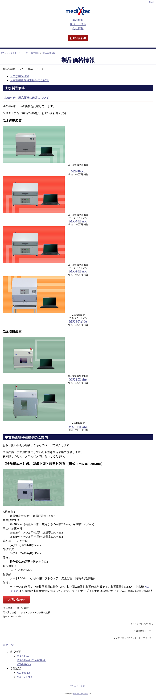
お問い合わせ (78, 38)
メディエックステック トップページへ (134, 638)
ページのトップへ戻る (142, 624)
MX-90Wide (78, 321)
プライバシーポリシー (79, 686)
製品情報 (78, 20)
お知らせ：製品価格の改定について (26, 97)
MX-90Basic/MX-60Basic (31, 660)
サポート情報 (78, 24)
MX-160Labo (78, 427)
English (152, 2)
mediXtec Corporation (80, 693)
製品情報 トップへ (144, 631)
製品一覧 (8, 644)
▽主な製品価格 (19, 76)
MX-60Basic (78, 221)
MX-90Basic (78, 271)
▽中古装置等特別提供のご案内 (29, 80)
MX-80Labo (78, 379)
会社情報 (78, 28)
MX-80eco (78, 171)
